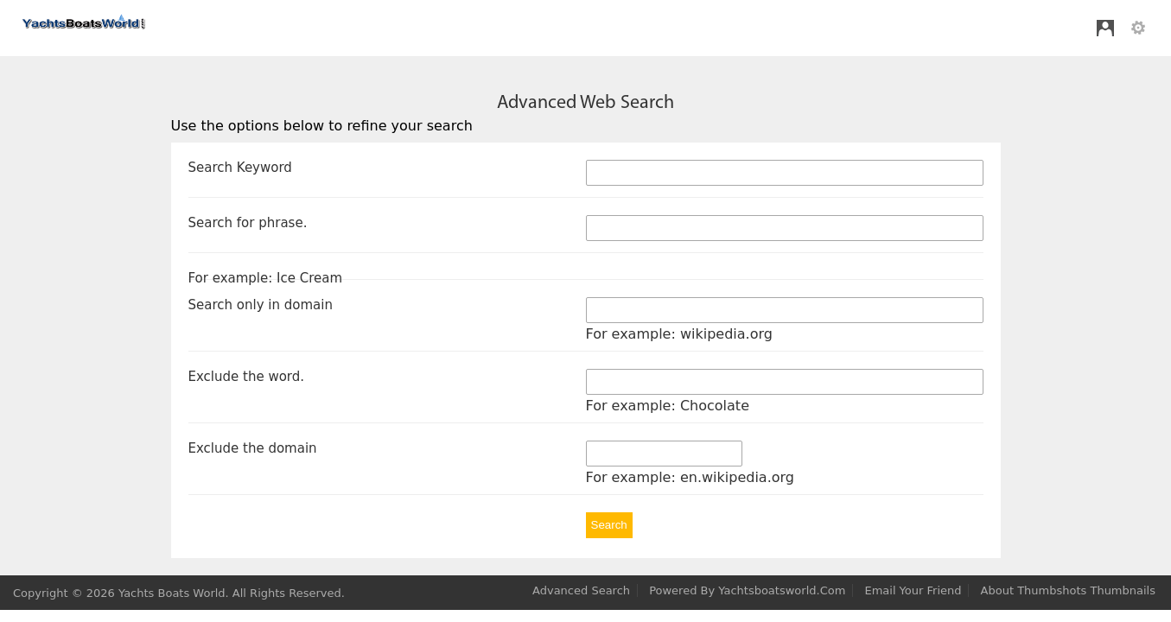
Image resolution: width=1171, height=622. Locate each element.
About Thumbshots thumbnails (1068, 590)
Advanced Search (581, 590)
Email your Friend (912, 590)
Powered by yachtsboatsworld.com (747, 590)
